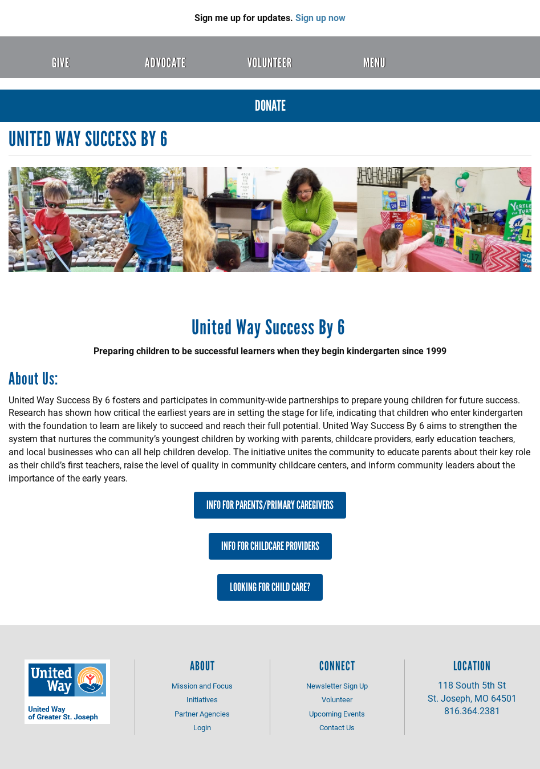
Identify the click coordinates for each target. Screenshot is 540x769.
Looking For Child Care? (270, 587)
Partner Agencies (202, 714)
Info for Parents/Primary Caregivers (270, 505)
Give (61, 63)
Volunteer (269, 63)
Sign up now (320, 17)
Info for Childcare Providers (270, 546)
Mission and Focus (202, 686)
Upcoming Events (337, 714)
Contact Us (337, 727)
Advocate (165, 63)
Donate (270, 105)
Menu (374, 63)
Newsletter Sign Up (337, 686)
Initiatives (202, 699)
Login (202, 727)
